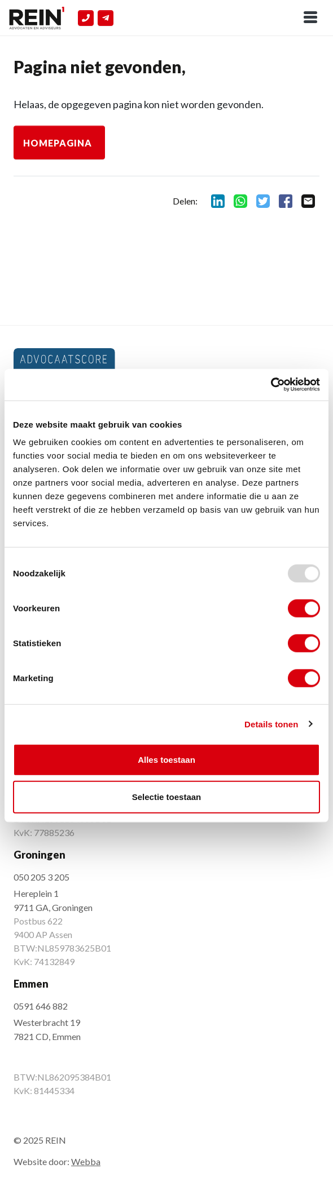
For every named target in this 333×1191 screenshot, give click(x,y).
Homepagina (57, 142)
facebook (285, 201)
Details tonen (271, 723)
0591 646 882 (41, 1006)
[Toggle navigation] (310, 18)
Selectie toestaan (166, 796)
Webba (85, 1161)
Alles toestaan (166, 760)
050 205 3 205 (41, 877)
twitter (263, 201)
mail (308, 201)
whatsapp (240, 201)
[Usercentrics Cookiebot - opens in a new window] (270, 384)
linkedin (218, 201)
